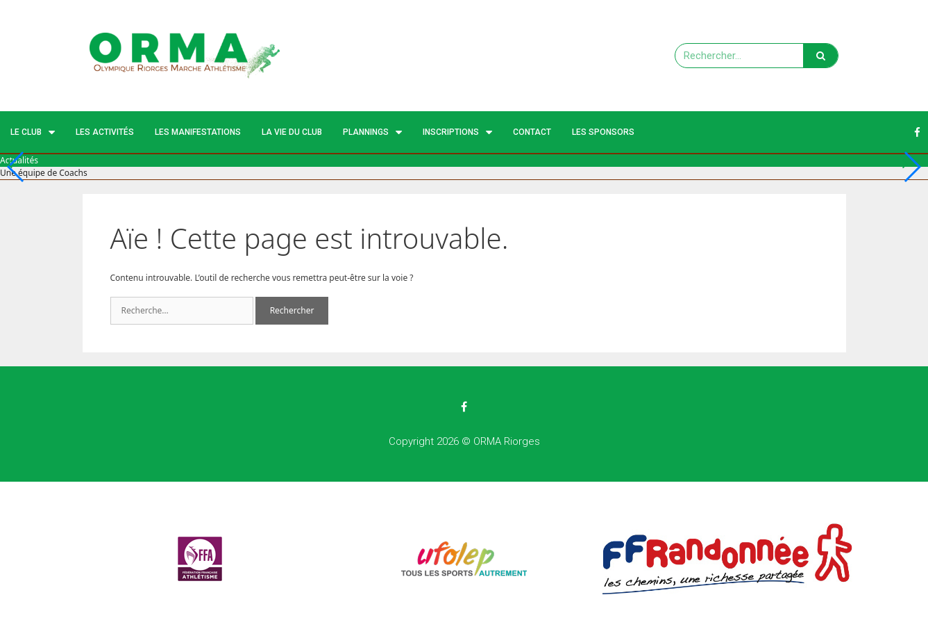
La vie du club (292, 132)
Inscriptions (457, 132)
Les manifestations (198, 132)
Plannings (372, 132)
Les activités (105, 132)
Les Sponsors (603, 132)
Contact (532, 132)
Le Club (32, 132)
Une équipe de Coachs (43, 173)
